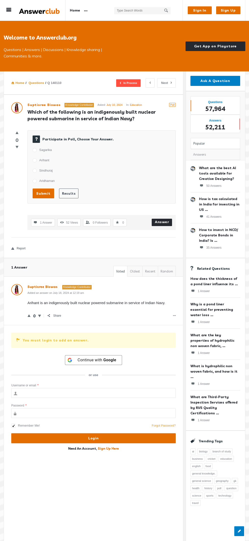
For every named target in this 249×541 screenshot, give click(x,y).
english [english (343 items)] (196, 466)
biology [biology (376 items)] (203, 451)
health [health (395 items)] (195, 488)
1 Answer (200, 291)
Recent (150, 271)
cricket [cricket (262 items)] (211, 458)
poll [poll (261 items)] (219, 488)
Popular (199, 143)
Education (136, 104)
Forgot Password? (163, 425)
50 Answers (210, 186)
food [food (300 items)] (208, 466)
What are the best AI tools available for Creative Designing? (217, 173)
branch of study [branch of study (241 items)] (221, 451)
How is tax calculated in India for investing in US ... (219, 204)
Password (18, 405)
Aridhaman (47, 181)
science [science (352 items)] (196, 495)
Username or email (24, 385)
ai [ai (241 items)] (193, 451)
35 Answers (210, 247)
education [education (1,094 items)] (226, 458)
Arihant (44, 160)
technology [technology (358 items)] (224, 495)
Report (18, 248)
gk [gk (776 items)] (235, 480)
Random (167, 271)
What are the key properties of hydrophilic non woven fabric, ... (212, 340)
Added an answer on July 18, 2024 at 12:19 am (55, 292)
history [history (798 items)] (208, 488)
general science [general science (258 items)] (201, 480)
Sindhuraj (46, 170)
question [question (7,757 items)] (231, 488)
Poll (172, 104)
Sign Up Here (108, 448)
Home (75, 10)
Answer (162, 222)
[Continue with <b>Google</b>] (93, 360)
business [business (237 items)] (197, 458)
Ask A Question (215, 81)
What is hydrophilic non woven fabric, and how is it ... (213, 371)
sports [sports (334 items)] (209, 495)
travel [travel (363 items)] (195, 502)
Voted (120, 271)
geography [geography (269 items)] (222, 480)
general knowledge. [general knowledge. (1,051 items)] (203, 473)
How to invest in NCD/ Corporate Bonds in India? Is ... (218, 235)
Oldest (135, 271)
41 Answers (210, 216)
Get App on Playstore (215, 46)
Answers (199, 154)
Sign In (199, 10)
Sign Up (228, 10)
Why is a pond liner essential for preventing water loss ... (211, 309)
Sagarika (45, 150)
